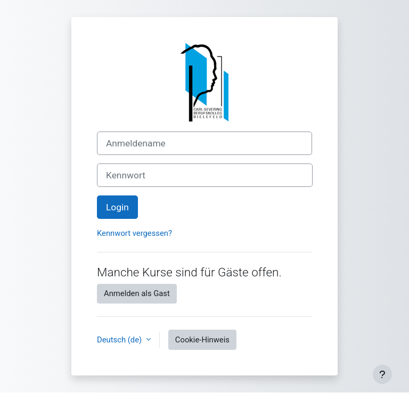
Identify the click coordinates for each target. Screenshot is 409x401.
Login (117, 207)
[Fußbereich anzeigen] (382, 374)
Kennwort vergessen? (134, 233)
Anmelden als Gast (137, 293)
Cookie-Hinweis (202, 340)
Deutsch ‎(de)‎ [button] (120, 340)
